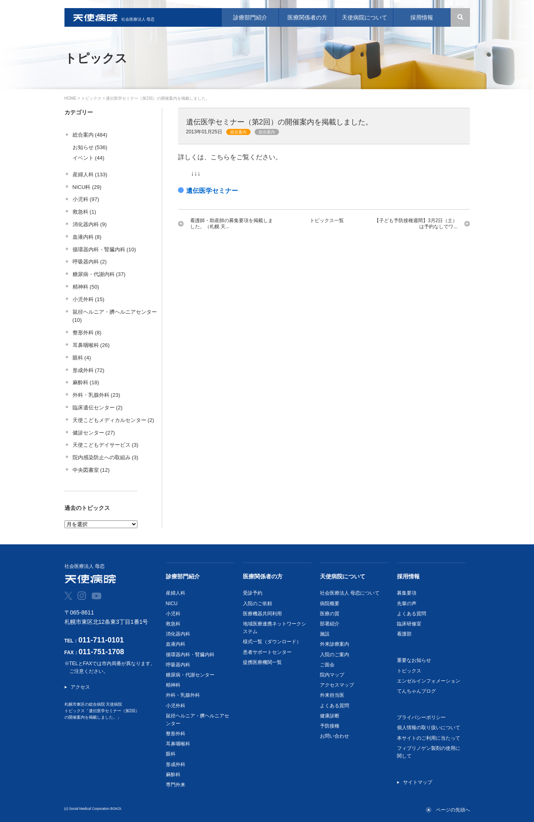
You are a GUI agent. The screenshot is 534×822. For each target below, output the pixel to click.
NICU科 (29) (87, 187)
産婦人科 (175, 593)
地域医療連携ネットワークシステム (274, 627)
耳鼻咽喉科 (178, 744)
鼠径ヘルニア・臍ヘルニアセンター (197, 719)
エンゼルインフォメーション (428, 681)
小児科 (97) (86, 199)
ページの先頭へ (453, 810)
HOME (70, 98)
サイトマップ (417, 782)
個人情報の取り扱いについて (428, 727)
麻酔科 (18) (86, 382)
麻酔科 (173, 774)
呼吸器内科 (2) (90, 262)
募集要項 (406, 593)
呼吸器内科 (178, 665)
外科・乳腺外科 (183, 695)
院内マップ (332, 675)
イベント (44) (89, 158)
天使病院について (342, 576)
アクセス (80, 687)
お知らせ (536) (90, 147)
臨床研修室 (409, 624)
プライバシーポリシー (421, 717)
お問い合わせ (334, 736)
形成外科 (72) (89, 370)
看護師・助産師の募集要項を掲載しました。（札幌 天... (231, 223)
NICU (172, 603)
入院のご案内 (334, 654)
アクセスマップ (337, 685)
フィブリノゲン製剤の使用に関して (428, 752)
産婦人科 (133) (90, 174)
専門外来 (175, 785)
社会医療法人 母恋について (350, 593)
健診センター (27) (94, 433)
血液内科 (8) (87, 237)
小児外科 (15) (89, 299)
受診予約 (252, 593)
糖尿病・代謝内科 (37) (99, 274)
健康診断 (329, 716)
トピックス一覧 (327, 220)
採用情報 (408, 576)
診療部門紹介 (183, 576)
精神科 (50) (86, 287)
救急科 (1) (85, 212)
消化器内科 (178, 634)
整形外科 (175, 733)
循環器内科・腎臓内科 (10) (104, 249)
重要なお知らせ (414, 660)
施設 (325, 634)
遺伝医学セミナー (212, 190)
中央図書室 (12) (91, 470)
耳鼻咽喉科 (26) (91, 345)
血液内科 (175, 644)
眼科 (171, 754)
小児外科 (175, 706)
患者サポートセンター (267, 652)
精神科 (173, 685)
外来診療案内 (334, 644)
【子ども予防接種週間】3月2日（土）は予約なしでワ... (415, 223)
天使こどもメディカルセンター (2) (113, 420)
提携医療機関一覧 (262, 662)
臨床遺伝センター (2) (98, 408)
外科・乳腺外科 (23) (96, 395)
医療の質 (329, 613)
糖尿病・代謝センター (190, 675)
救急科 (173, 624)
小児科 (173, 613)
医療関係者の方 (263, 576)
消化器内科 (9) (90, 224)
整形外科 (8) (87, 333)
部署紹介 (329, 624)
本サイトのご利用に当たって (428, 738)
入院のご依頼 (257, 603)
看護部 (404, 634)
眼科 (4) (82, 358)
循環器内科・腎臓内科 (190, 654)
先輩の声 (406, 603)
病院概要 (329, 603)
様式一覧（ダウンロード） (272, 641)
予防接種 (329, 726)
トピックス (91, 98)
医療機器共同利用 (262, 613)
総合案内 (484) (90, 135)
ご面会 (327, 665)
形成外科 (175, 764)
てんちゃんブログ (416, 691)
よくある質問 (334, 706)
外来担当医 (332, 695)
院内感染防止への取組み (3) (106, 457)
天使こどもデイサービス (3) (106, 445)
